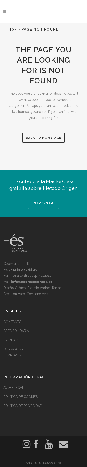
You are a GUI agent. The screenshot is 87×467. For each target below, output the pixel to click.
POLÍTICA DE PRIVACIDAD (22, 406)
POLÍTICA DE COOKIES (20, 397)
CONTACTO (12, 322)
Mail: (27, 276)
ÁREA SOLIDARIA (16, 331)
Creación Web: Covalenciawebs (27, 294)
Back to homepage (43, 137)
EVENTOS (10, 340)
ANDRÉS (14, 355)
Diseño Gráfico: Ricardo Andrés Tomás (32, 288)
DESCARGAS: (13, 349)
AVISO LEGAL (13, 388)
